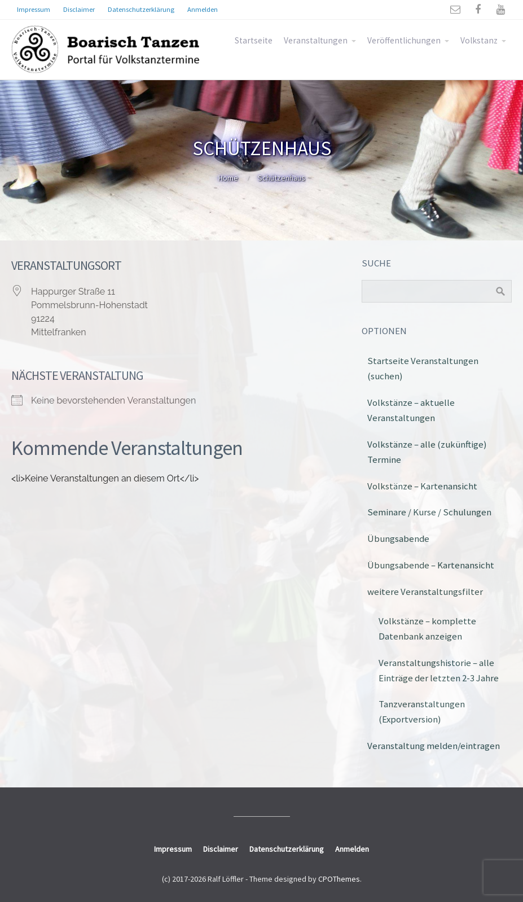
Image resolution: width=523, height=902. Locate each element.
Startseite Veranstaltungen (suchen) (422, 368)
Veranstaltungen (316, 40)
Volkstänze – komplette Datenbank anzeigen (427, 628)
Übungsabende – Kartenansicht (430, 565)
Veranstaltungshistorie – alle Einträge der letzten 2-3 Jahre (439, 670)
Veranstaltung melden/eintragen (433, 745)
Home (228, 178)
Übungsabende (398, 538)
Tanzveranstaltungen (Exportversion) (422, 711)
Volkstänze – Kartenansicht (422, 486)
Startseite (254, 40)
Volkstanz (479, 40)
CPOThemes (339, 879)
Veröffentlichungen (404, 40)
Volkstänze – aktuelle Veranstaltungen (411, 410)
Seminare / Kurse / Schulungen (429, 512)
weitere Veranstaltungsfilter (425, 591)
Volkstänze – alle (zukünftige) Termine (427, 452)
